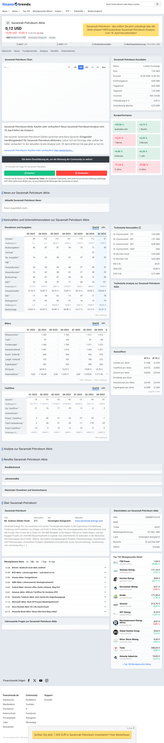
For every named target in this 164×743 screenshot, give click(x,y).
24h (37, 561)
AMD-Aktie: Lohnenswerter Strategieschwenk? (33, 582)
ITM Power (125, 561)
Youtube (30, 704)
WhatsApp (31, 722)
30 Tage (52, 561)
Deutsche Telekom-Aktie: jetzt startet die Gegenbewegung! (38, 597)
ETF (67, 11)
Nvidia (123, 595)
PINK (41, 33)
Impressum (8, 700)
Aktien (15, 11)
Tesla (122, 648)
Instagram (31, 718)
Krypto (58, 11)
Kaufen (31, 173)
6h (27, 561)
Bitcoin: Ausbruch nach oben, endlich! (29, 567)
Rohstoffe (78, 11)
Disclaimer (8, 709)
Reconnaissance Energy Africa (131, 621)
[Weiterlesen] (105, 567)
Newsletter (8, 727)
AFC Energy (125, 612)
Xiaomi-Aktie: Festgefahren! (24, 577)
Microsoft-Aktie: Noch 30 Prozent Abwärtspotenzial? (35, 601)
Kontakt (48, 700)
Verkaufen (83, 173)
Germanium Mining (129, 587)
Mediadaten (9, 704)
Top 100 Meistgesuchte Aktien (137, 664)
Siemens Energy (127, 570)
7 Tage (43, 561)
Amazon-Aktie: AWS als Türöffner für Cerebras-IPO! (35, 592)
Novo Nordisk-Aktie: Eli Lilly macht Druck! (30, 606)
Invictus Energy (127, 578)
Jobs (5, 722)
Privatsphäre (9, 718)
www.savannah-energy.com (89, 521)
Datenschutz (9, 713)
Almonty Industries (128, 656)
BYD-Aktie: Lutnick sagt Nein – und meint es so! (33, 572)
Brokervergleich (95, 11)
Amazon (123, 604)
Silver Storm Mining (129, 639)
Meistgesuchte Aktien (42, 11)
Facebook (31, 713)
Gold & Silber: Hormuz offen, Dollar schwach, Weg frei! (36, 587)
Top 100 (26, 11)
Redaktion (31, 700)
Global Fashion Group (129, 631)
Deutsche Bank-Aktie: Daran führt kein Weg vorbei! (34, 611)
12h (32, 561)
